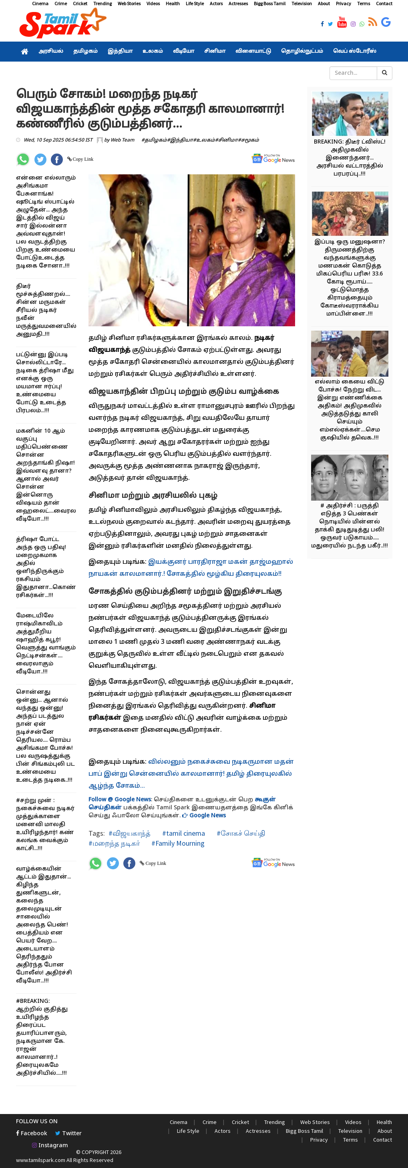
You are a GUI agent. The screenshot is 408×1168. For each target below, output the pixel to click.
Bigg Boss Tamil (269, 3)
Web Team (122, 140)
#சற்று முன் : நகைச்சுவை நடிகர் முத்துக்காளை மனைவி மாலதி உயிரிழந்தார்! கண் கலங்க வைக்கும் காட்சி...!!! (45, 824)
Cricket (80, 3)
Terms (363, 3)
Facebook (31, 1133)
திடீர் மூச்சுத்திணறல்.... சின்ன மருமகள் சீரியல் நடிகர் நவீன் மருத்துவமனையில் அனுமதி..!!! (46, 310)
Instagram (50, 1145)
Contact (384, 3)
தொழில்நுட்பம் (302, 51)
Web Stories (129, 3)
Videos (153, 3)
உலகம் (153, 51)
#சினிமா (226, 140)
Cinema (40, 3)
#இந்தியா (180, 140)
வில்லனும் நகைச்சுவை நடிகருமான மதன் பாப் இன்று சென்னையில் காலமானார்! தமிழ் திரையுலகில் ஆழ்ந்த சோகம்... (191, 774)
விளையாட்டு (253, 51)
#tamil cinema (183, 833)
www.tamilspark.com (40, 1160)
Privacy (343, 3)
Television (301, 3)
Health (173, 3)
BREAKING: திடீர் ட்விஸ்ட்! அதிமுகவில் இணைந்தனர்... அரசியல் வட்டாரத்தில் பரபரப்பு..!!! (350, 158)
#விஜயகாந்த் (130, 833)
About (324, 3)
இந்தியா (120, 51)
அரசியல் (50, 51)
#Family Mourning (177, 843)
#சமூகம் (248, 140)
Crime (60, 3)
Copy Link (83, 159)
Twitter (68, 1133)
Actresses (238, 3)
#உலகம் (204, 140)
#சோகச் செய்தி (240, 833)
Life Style (195, 3)
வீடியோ (183, 51)
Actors (216, 3)
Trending (102, 3)
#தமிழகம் (154, 140)
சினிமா (214, 51)
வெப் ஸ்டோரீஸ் (354, 51)
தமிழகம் (85, 51)
